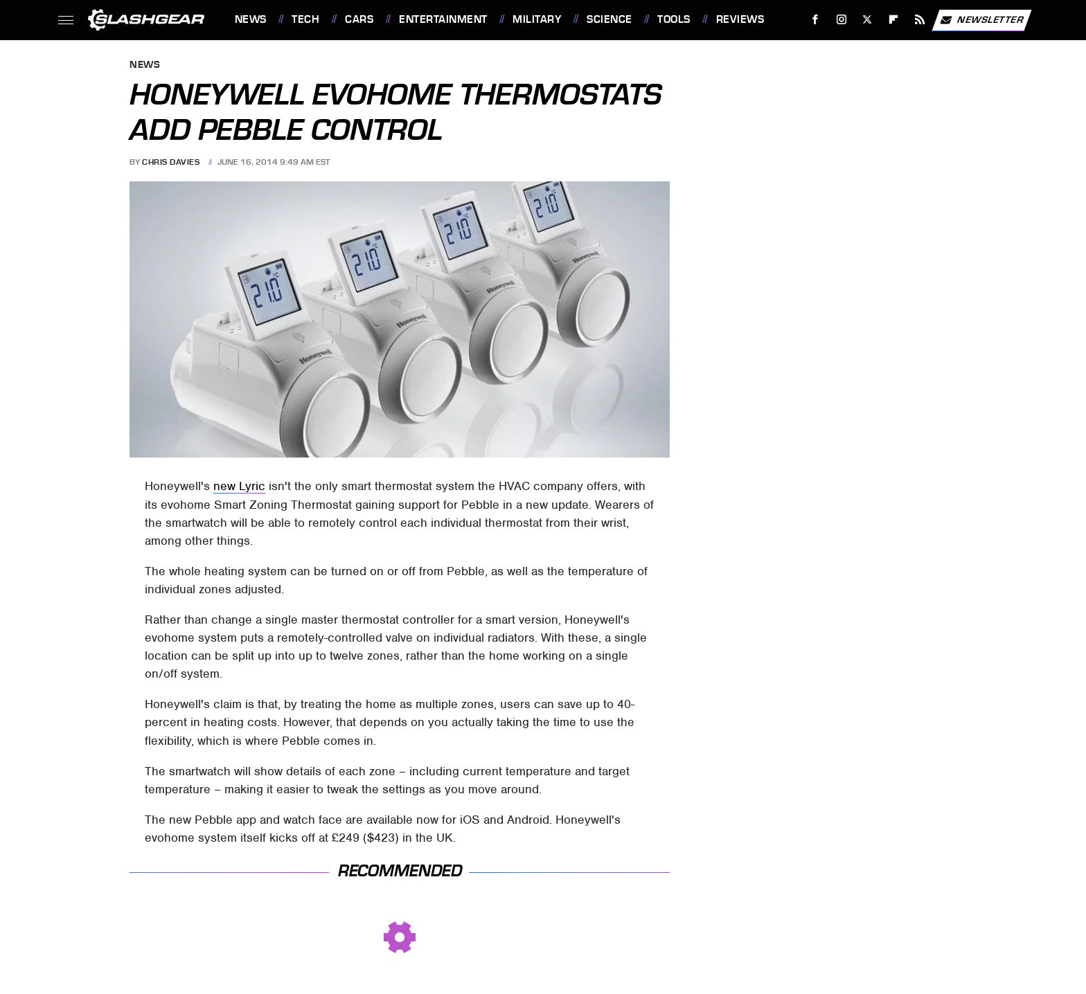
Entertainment (443, 19)
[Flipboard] (894, 19)
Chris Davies (170, 162)
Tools (674, 19)
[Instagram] (841, 19)
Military (537, 19)
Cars (359, 19)
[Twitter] (867, 19)
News (251, 19)
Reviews (740, 19)
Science (609, 19)
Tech (305, 19)
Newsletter (981, 20)
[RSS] (919, 19)
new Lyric (239, 486)
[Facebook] (815, 19)
